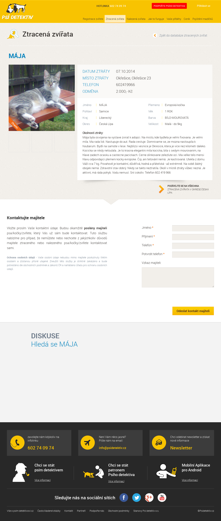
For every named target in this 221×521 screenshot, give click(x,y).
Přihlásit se (203, 5)
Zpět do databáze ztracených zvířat (183, 35)
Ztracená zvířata (115, 19)
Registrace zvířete (93, 19)
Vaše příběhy (174, 19)
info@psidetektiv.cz (112, 448)
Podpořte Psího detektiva (169, 5)
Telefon (148, 245)
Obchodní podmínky (118, 510)
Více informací (43, 480)
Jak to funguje (156, 19)
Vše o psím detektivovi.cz (20, 510)
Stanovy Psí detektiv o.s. (146, 510)
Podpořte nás (97, 510)
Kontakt (68, 510)
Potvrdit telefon (153, 254)
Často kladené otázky (48, 510)
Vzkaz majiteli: (151, 263)
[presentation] (168, 297)
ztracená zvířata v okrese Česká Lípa (189, 189)
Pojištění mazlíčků (203, 19)
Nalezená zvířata (136, 19)
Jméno (147, 227)
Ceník (187, 19)
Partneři (81, 510)
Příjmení (148, 236)
